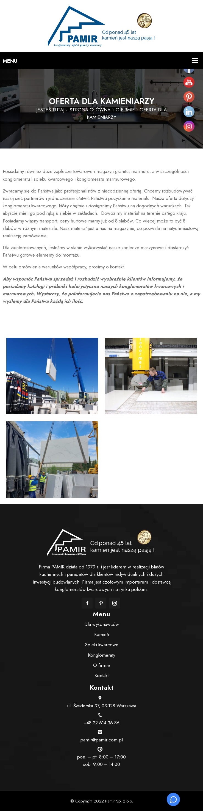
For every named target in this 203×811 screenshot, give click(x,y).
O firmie (125, 109)
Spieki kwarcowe (101, 644)
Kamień (101, 634)
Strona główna (89, 109)
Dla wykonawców (101, 624)
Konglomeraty (101, 655)
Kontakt (101, 675)
